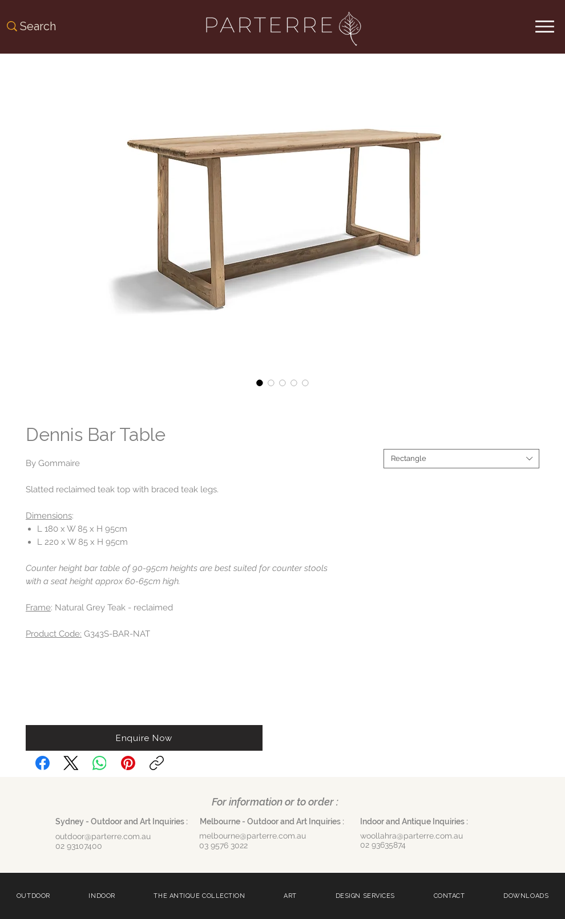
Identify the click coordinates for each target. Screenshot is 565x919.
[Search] (51, 26)
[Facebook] (42, 763)
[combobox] (461, 458)
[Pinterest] (128, 763)
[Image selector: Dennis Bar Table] (259, 382)
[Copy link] (157, 763)
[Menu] (544, 26)
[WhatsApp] (99, 763)
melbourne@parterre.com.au (252, 835)
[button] (144, 738)
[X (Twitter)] (71, 763)
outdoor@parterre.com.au (103, 836)
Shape (397, 439)
